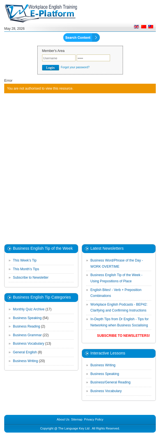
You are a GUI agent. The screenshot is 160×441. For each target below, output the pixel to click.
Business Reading (26, 326)
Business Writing (25, 361)
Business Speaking (27, 318)
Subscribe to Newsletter (31, 277)
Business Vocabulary (28, 343)
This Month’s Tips (26, 269)
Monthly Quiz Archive (29, 309)
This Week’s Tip (24, 260)
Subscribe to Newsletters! (123, 336)
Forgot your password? (75, 67)
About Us (63, 419)
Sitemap (76, 419)
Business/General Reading (110, 382)
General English (25, 352)
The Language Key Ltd (73, 428)
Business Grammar (27, 335)
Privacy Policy (93, 419)
